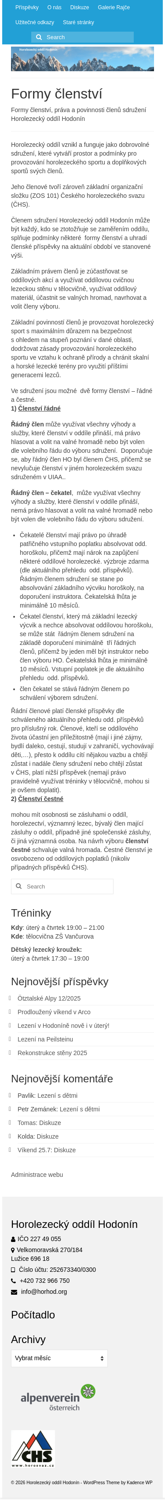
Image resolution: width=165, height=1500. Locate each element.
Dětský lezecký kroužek (45, 949)
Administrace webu (37, 1174)
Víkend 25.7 (34, 1150)
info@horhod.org (39, 1291)
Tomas (27, 1122)
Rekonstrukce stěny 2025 (52, 1052)
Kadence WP (139, 1482)
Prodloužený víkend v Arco (54, 1012)
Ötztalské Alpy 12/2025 (49, 998)
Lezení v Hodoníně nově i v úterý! (64, 1025)
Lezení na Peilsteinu (45, 1039)
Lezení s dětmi (57, 1095)
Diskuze (50, 1122)
